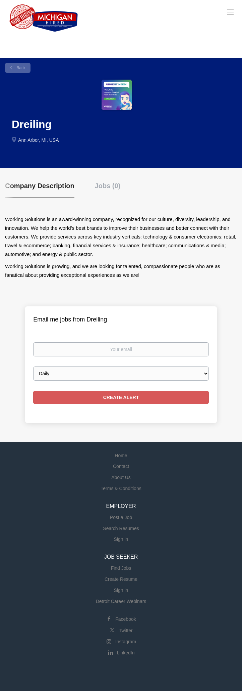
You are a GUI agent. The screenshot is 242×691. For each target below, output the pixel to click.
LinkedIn (126, 652)
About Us (121, 477)
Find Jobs (121, 568)
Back (20, 68)
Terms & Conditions (121, 488)
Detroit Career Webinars (121, 601)
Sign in (121, 539)
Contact (121, 466)
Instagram (125, 641)
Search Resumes (121, 528)
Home (121, 455)
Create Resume (121, 579)
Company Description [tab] (39, 185)
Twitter (125, 630)
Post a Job (121, 517)
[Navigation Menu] (230, 12)
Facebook (125, 619)
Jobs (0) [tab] (108, 185)
